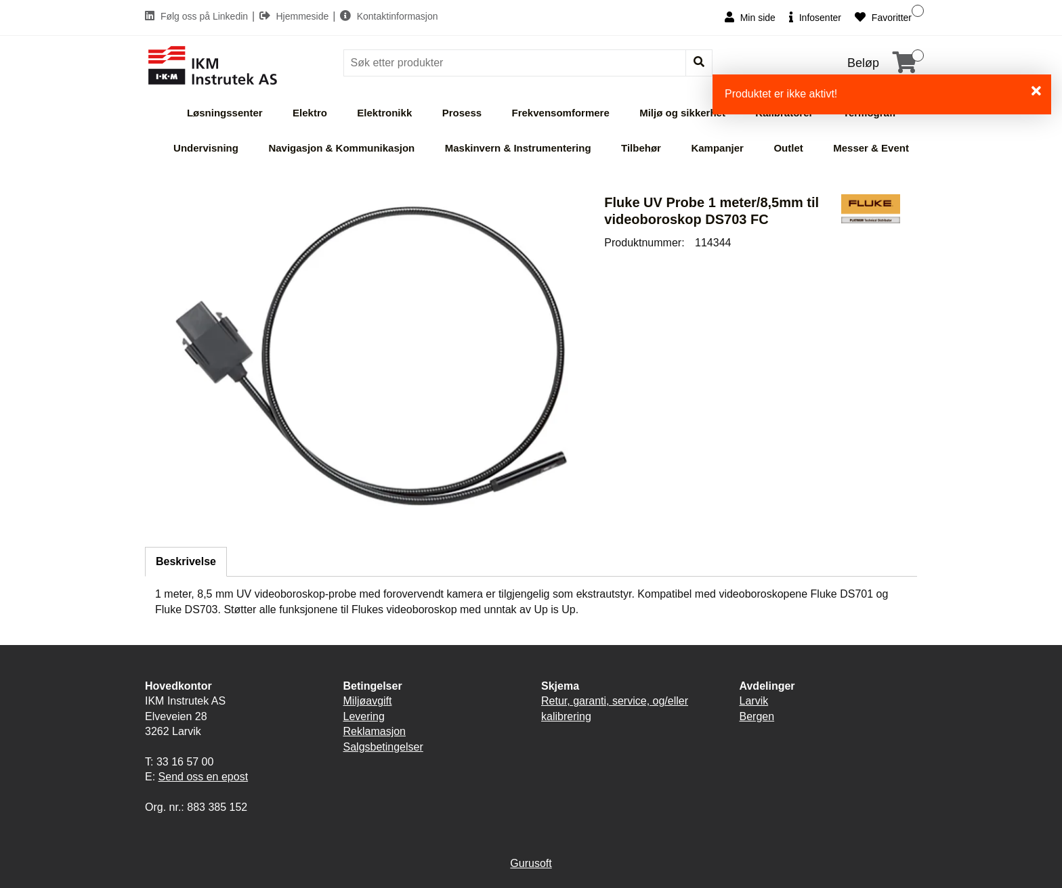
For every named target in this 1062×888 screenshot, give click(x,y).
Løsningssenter (225, 112)
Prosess (462, 112)
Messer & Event (871, 148)
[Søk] (516, 62)
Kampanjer (717, 148)
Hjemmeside (295, 16)
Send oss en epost (203, 776)
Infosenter (815, 17)
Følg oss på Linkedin (198, 16)
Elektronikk (384, 112)
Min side (750, 17)
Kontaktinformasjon (389, 16)
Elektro (310, 112)
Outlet (788, 148)
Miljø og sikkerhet (682, 112)
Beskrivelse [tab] (186, 561)
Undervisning (205, 148)
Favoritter (883, 17)
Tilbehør (641, 148)
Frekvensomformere (561, 112)
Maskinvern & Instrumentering (518, 148)
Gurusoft (530, 863)
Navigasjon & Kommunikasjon (341, 148)
